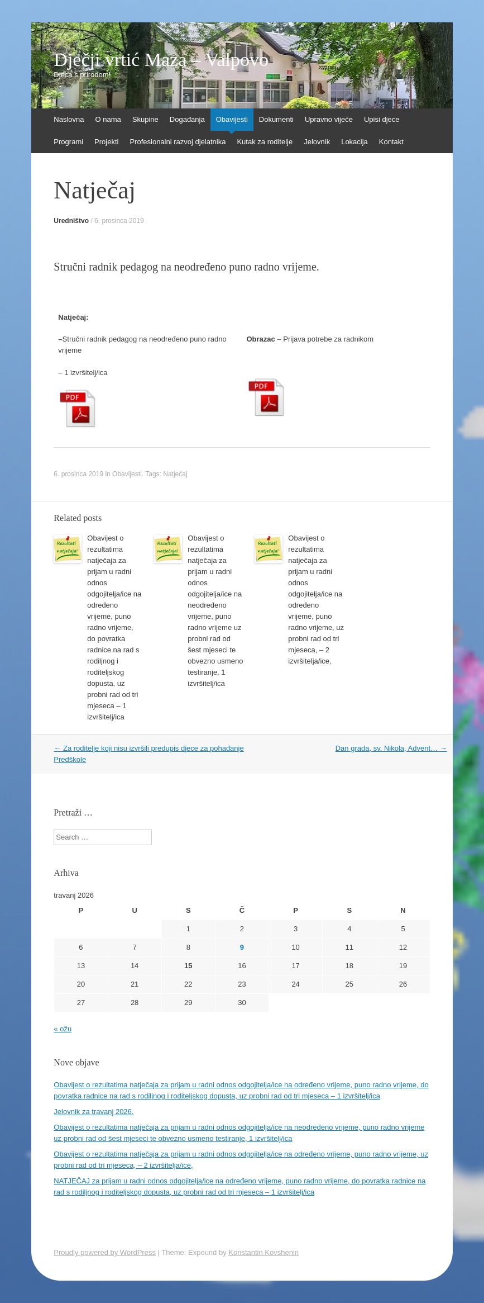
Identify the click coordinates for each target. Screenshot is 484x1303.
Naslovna (69, 119)
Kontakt (391, 142)
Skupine (145, 119)
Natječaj (175, 474)
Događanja (187, 119)
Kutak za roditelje (265, 142)
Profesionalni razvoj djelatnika (178, 142)
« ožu (62, 1029)
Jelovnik (317, 142)
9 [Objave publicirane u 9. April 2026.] (242, 947)
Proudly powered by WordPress (105, 1252)
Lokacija (354, 142)
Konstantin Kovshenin (263, 1252)
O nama (108, 119)
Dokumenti (276, 119)
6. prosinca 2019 (119, 221)
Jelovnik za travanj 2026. (93, 1111)
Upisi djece (382, 119)
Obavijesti (232, 119)
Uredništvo (71, 221)
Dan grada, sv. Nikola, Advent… (391, 748)
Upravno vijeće (329, 119)
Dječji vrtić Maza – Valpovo (161, 59)
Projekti (106, 142)
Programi (68, 142)
